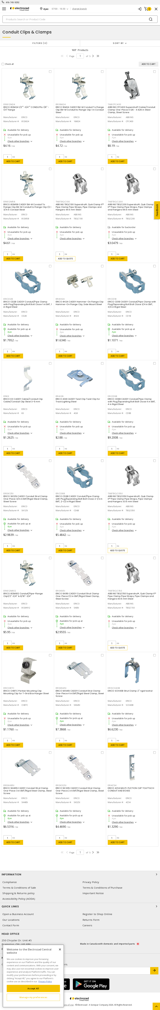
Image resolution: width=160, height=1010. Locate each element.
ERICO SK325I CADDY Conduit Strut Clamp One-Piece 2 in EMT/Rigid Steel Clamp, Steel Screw (80, 791)
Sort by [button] (118, 43)
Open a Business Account (18, 914)
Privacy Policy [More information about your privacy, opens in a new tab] (45, 981)
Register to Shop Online (97, 914)
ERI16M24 (61, 104)
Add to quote (65, 258)
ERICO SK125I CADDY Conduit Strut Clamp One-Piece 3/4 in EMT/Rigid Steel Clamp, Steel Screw (25, 499)
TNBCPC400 (114, 104)
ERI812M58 (9, 201)
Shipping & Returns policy (18, 893)
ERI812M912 (9, 590)
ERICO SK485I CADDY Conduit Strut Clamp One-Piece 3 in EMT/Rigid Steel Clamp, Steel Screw (27, 791)
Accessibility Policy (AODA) (18, 898)
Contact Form (10, 925)
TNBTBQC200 (115, 201)
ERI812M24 (9, 104)
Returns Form (91, 919)
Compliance (9, 882)
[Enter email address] (76, 970)
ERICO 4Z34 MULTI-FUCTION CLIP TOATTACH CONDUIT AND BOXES (131, 789)
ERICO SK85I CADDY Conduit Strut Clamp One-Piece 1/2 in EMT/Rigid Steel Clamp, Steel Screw (78, 596)
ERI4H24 (60, 299)
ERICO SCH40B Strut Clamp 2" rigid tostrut (130, 690)
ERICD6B (60, 493)
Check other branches (18, 141)
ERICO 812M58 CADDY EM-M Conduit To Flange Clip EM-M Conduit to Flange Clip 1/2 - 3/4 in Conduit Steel (27, 207)
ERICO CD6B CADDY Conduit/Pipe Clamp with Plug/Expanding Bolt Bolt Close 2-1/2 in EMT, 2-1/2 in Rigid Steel (79, 499)
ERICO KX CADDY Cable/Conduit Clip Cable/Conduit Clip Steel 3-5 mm (23, 400)
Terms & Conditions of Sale (19, 887)
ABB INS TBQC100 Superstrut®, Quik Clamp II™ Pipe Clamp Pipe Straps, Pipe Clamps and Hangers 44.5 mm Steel (80, 207)
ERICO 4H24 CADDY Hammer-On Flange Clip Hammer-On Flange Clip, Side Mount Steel (80, 303)
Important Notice (93, 893)
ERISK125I (8, 493)
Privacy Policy (91, 882)
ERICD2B (8, 299)
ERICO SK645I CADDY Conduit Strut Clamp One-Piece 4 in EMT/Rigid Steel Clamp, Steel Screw (80, 693)
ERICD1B (112, 299)
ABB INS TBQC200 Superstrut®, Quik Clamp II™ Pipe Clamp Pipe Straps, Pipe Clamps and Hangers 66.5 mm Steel (130, 207)
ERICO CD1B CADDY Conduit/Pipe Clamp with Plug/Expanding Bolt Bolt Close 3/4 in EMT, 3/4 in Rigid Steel (132, 304)
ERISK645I (61, 688)
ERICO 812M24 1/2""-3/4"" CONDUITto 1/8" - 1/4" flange (26, 108)
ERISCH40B (114, 688)
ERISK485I (8, 785)
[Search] (80, 19)
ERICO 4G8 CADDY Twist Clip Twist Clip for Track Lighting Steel (78, 400)
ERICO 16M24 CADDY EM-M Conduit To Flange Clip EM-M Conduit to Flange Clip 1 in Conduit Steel (80, 110)
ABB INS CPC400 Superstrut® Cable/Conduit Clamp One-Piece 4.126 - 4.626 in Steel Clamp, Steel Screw (131, 110)
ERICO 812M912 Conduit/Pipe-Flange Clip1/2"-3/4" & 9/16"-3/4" (23, 595)
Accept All (33, 988)
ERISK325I (61, 785)
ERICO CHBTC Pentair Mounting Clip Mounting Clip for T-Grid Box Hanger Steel (26, 692)
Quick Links (80, 906)
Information (80, 874)
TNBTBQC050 (115, 493)
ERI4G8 (60, 396)
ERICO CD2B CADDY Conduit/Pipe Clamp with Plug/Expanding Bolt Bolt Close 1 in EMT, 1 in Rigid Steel (27, 304)
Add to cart (13, 161)
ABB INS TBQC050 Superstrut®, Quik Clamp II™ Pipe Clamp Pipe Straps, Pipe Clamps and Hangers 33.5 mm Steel (130, 499)
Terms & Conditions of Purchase (102, 887)
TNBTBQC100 (63, 201)
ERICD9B (112, 396)
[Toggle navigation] (4, 9)
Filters (39, 43)
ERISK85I (60, 590)
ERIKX (6, 396)
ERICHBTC (8, 688)
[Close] (60, 949)
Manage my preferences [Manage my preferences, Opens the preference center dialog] (33, 997)
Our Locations (10, 919)
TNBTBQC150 (115, 590)
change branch (79, 9)
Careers (87, 925)
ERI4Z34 (112, 785)
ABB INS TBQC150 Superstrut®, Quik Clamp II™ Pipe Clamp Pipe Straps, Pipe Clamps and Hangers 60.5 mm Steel (132, 596)
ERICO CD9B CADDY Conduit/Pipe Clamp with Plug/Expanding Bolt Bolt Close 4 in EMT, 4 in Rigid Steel (131, 402)
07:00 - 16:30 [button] (58, 9)
